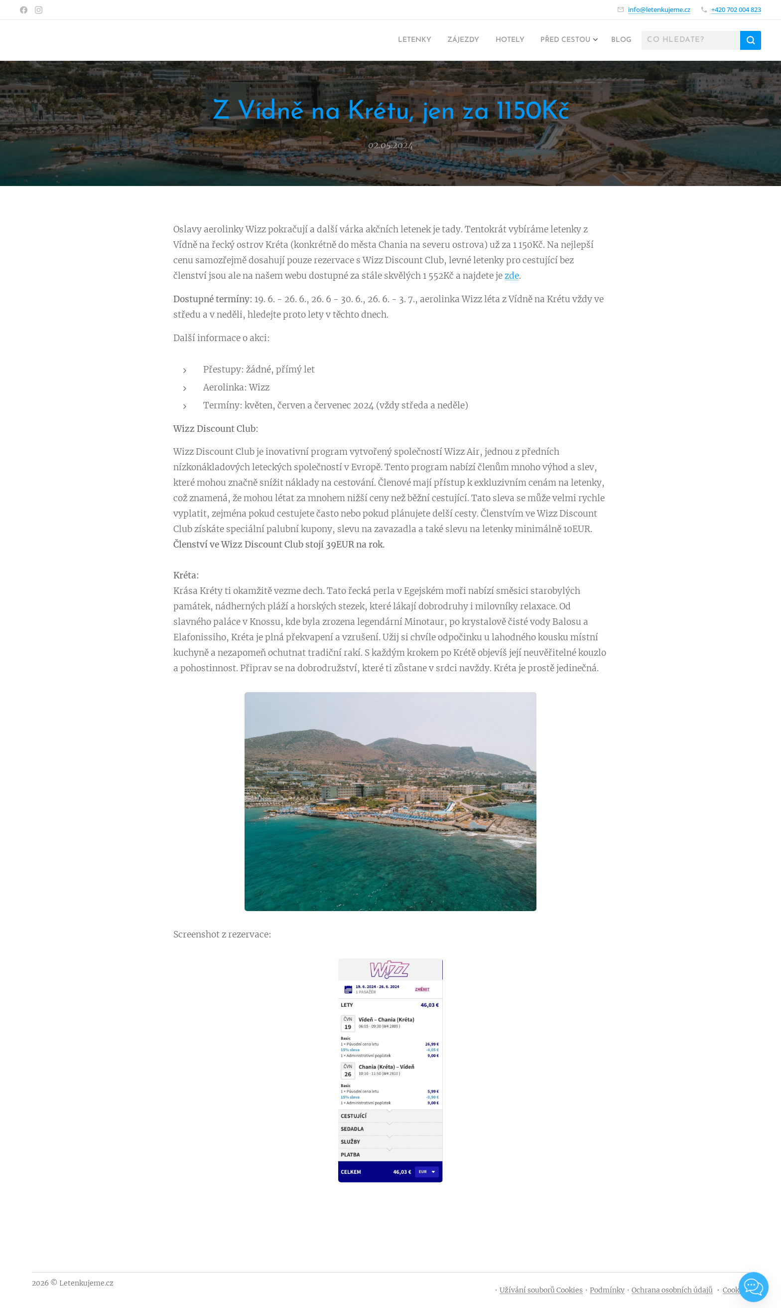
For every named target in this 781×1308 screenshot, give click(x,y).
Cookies (736, 1290)
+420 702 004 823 (736, 9)
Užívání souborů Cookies (541, 1290)
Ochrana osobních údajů (672, 1290)
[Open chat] (754, 1287)
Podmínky (607, 1290)
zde (512, 275)
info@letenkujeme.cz (659, 9)
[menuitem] (395, 40)
